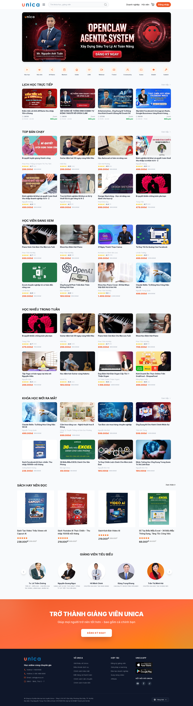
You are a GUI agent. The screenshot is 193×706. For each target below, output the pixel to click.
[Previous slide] (26, 37)
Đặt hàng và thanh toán (83, 675)
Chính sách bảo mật (81, 671)
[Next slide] (166, 37)
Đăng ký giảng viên (118, 663)
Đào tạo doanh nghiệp (119, 671)
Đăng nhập (163, 4)
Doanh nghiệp (133, 4)
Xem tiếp (166, 85)
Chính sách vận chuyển (83, 679)
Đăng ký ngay (96, 633)
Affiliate (114, 679)
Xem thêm (171, 485)
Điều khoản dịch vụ (81, 667)
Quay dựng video (117, 675)
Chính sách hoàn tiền (82, 683)
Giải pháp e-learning (119, 667)
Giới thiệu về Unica (81, 663)
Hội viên (145, 4)
